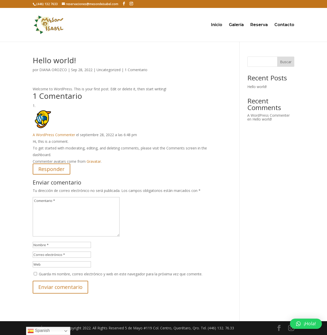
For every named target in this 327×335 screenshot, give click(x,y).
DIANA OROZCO (53, 69)
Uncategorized (109, 69)
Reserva (259, 25)
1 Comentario (136, 69)
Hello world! (257, 86)
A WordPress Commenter (54, 134)
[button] (306, 324)
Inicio (216, 25)
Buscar (285, 61)
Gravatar (94, 161)
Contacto (284, 25)
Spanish (39, 331)
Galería (236, 25)
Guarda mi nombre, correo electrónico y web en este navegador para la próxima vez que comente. (120, 274)
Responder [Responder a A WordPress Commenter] (51, 169)
